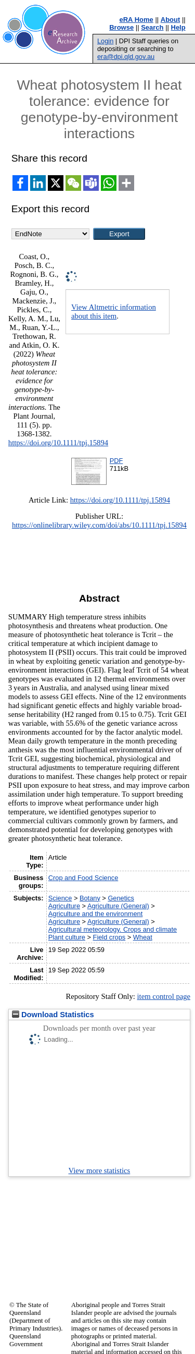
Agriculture (64, 906)
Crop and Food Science (83, 878)
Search (152, 27)
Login (105, 41)
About (170, 19)
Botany (90, 898)
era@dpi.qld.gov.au (125, 56)
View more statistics (100, 1170)
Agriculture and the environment (95, 914)
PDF (116, 461)
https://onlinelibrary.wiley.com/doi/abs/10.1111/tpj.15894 (99, 525)
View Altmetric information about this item (113, 311)
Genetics (121, 898)
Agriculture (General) (118, 906)
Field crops (109, 937)
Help (178, 27)
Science (60, 898)
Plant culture (66, 937)
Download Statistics (53, 1014)
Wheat (142, 937)
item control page (163, 996)
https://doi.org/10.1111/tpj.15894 (58, 442)
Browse (121, 27)
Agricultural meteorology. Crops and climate (112, 929)
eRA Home (136, 19)
